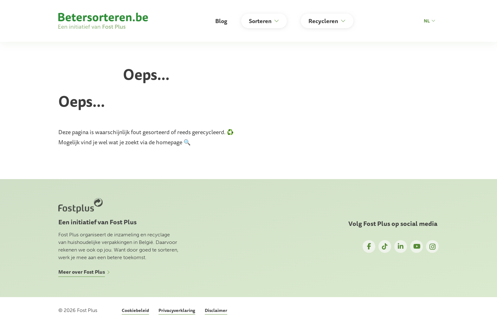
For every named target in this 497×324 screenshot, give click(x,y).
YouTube (416, 246)
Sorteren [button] (260, 20)
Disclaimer (216, 310)
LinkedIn (400, 246)
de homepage (165, 142)
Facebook (369, 246)
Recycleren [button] (323, 20)
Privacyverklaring (176, 310)
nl (430, 20)
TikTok (384, 246)
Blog (221, 20)
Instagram (432, 246)
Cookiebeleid (135, 310)
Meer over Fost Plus (81, 272)
